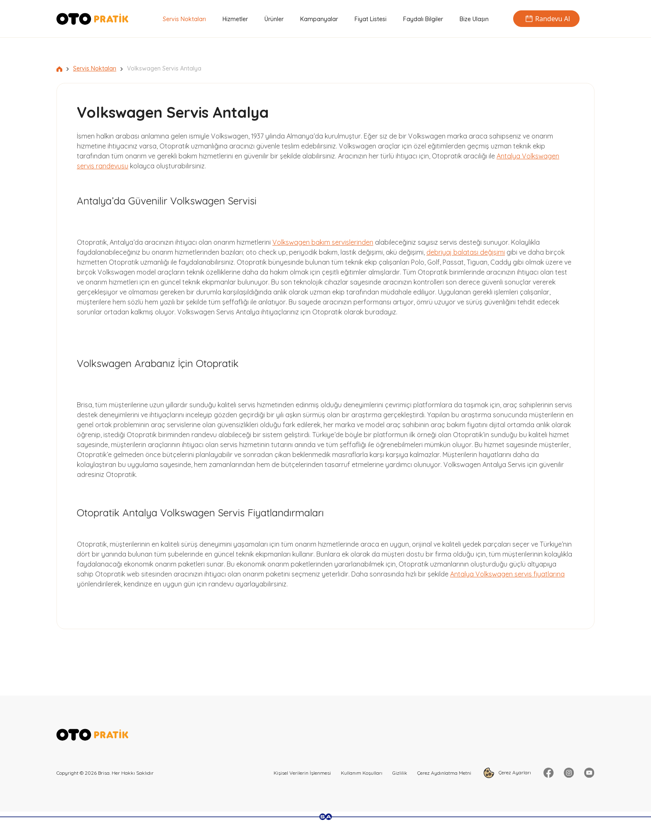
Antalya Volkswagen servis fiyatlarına (507, 574)
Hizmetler (235, 19)
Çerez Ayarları (507, 773)
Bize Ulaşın (474, 19)
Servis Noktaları (184, 19)
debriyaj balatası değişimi (465, 252)
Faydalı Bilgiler (423, 19)
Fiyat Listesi (371, 19)
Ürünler (274, 19)
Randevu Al (546, 18)
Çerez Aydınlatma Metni (444, 773)
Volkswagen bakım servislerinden (322, 242)
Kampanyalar (319, 19)
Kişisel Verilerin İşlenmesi (302, 773)
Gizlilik (399, 773)
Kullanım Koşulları (361, 773)
